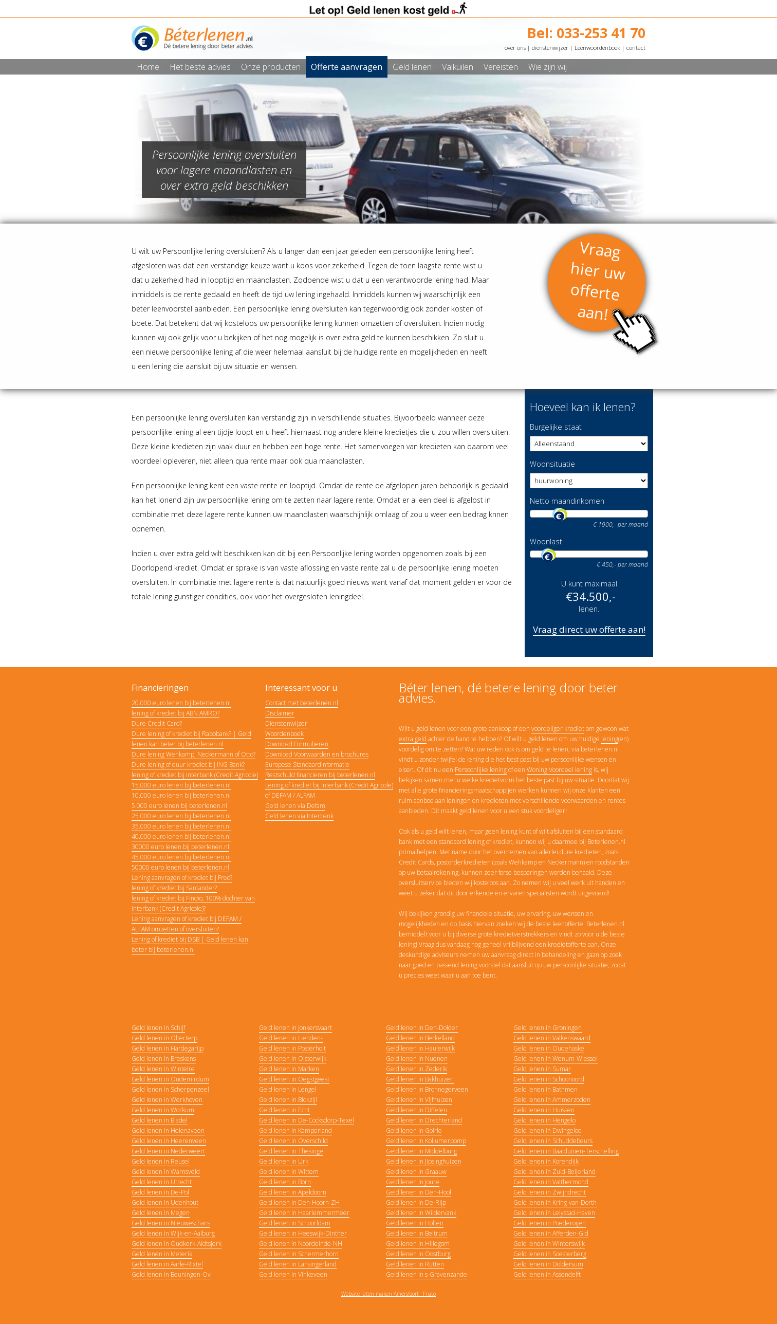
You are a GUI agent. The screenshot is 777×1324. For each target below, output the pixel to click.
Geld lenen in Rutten (415, 1264)
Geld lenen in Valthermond (550, 1182)
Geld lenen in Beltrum (417, 1233)
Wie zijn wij (547, 66)
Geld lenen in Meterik (162, 1253)
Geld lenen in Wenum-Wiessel (555, 1058)
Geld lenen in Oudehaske (548, 1048)
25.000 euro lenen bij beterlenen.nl (181, 816)
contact (635, 47)
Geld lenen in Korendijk (546, 1161)
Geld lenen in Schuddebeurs (553, 1140)
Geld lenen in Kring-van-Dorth (555, 1202)
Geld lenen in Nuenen (417, 1058)
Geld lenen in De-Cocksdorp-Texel (306, 1120)
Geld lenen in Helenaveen (168, 1130)
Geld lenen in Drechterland (424, 1120)
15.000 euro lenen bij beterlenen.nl (181, 785)
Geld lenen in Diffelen (416, 1110)
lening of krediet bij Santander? (174, 888)
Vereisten (501, 66)
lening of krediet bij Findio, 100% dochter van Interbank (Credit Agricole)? (193, 903)
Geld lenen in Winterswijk (549, 1243)
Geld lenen (412, 66)
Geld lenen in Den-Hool (418, 1192)
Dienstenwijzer (286, 723)
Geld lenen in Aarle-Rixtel (167, 1264)
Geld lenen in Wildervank (421, 1212)
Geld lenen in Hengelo (544, 1120)
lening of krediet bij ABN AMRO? (175, 713)
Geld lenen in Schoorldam (294, 1223)
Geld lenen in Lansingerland (298, 1264)
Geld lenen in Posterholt (292, 1048)
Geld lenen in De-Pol (160, 1192)
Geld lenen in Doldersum (548, 1264)
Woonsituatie (552, 464)
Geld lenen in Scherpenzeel (170, 1089)
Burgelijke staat (556, 427)
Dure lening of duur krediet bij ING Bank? (188, 764)
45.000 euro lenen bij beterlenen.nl (181, 857)
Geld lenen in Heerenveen (169, 1140)
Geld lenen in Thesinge (291, 1151)
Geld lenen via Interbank (299, 816)
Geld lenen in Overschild (293, 1140)
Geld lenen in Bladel (160, 1120)
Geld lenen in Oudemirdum (170, 1079)
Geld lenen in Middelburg (421, 1151)
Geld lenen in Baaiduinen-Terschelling (566, 1151)
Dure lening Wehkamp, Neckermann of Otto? (193, 754)
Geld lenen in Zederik (416, 1068)
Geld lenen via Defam (295, 805)
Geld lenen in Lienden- (291, 1038)
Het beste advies (200, 66)
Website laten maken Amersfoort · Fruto (388, 1293)
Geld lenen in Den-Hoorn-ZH (299, 1202)
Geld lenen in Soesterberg (549, 1253)
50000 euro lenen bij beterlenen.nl (180, 867)
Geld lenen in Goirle (414, 1130)
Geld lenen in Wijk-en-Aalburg (173, 1233)
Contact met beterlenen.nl (301, 702)
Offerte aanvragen (346, 66)
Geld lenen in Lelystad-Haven (554, 1212)
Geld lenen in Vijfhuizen (419, 1099)
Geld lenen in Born (285, 1182)
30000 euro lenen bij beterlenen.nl (180, 846)
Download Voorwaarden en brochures (316, 754)
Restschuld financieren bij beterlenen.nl (320, 774)
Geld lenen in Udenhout (165, 1202)
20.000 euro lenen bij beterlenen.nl (181, 702)
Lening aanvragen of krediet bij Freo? (182, 877)
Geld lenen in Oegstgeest (294, 1079)
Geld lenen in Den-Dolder (422, 1027)
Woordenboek (284, 733)
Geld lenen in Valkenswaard (551, 1038)
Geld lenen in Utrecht (162, 1182)
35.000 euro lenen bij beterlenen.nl (181, 826)
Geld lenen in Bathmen (545, 1089)
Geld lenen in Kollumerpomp (426, 1140)
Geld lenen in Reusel (161, 1161)
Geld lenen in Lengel (288, 1089)
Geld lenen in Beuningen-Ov (171, 1274)
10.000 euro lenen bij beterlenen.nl (181, 795)
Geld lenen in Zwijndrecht (549, 1192)
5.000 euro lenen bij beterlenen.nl (179, 805)
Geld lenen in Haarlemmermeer (304, 1212)
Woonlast (546, 541)
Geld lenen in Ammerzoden (551, 1099)
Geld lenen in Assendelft (547, 1274)
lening (609, 738)
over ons (515, 47)
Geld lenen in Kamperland (295, 1130)
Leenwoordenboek (597, 47)
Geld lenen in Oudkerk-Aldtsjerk (176, 1243)
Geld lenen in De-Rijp (416, 1202)
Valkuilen (457, 66)
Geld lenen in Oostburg (418, 1253)
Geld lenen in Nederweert (168, 1151)
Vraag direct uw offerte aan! (589, 629)
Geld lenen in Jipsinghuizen (423, 1161)
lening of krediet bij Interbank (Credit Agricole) (195, 774)
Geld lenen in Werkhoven (167, 1099)
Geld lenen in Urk (283, 1161)
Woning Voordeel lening (559, 769)
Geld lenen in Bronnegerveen (427, 1089)
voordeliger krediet (557, 728)
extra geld (413, 738)
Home (148, 66)
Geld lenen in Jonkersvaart (295, 1027)
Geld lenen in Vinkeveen (293, 1274)
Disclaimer (279, 713)
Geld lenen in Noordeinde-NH (300, 1243)
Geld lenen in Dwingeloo (547, 1130)
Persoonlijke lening (481, 769)
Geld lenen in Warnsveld (166, 1171)
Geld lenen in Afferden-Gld (550, 1233)
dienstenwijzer (550, 47)
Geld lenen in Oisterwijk (292, 1058)
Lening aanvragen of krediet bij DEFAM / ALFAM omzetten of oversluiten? (187, 923)
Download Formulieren (296, 744)
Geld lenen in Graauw (416, 1171)
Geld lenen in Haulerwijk (420, 1048)
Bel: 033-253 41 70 (586, 32)
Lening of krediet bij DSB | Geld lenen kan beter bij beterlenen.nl (190, 944)
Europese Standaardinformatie (307, 764)
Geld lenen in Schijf (158, 1027)
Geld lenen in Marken (289, 1068)
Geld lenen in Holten (414, 1223)
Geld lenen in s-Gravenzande (426, 1274)
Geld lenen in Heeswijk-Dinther (303, 1233)
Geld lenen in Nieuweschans (171, 1223)
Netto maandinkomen (567, 501)
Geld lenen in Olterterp (164, 1038)
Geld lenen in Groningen (547, 1027)
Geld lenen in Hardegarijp (167, 1048)
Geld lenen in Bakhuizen (420, 1079)
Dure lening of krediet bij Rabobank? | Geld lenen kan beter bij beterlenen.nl (191, 738)
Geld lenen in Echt (284, 1110)
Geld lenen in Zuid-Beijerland (554, 1171)
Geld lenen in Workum (163, 1110)
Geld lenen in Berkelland (420, 1038)
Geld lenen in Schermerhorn (299, 1253)
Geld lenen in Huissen (544, 1110)
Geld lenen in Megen (161, 1212)
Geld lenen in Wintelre (163, 1068)
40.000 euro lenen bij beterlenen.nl (181, 836)
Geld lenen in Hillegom (418, 1243)
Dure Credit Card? (157, 723)
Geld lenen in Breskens (164, 1058)
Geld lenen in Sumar (542, 1068)
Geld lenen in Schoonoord (548, 1079)
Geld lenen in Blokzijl (288, 1099)
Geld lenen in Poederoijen (549, 1223)
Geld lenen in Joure (412, 1182)
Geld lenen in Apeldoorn (292, 1192)
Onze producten (271, 66)
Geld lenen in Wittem (289, 1171)
